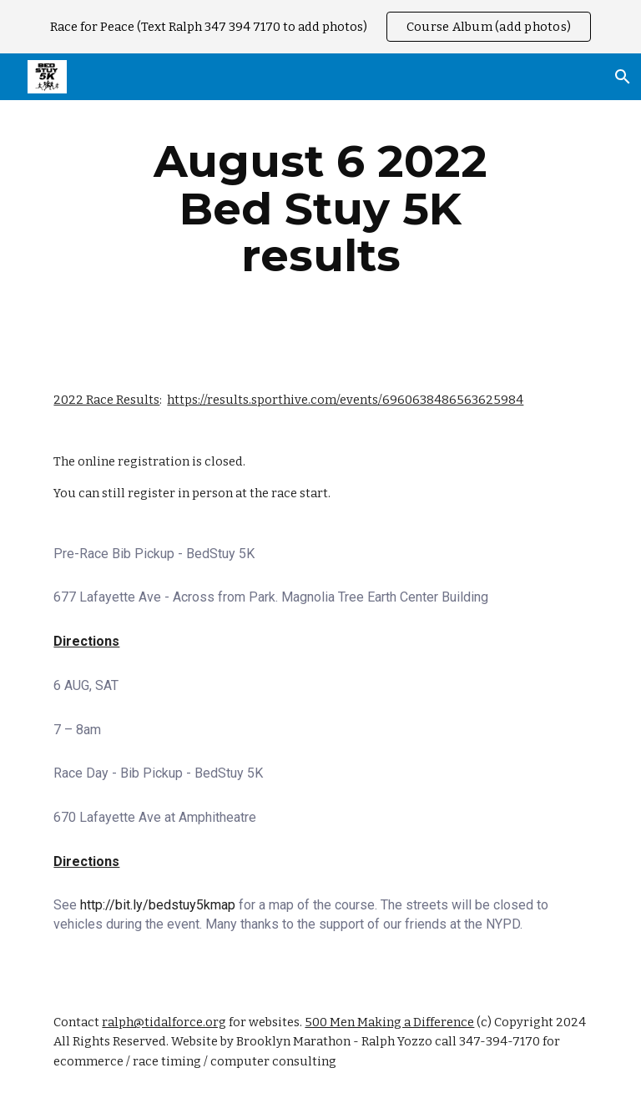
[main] (320, 208)
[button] (621, 77)
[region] (320, 26)
